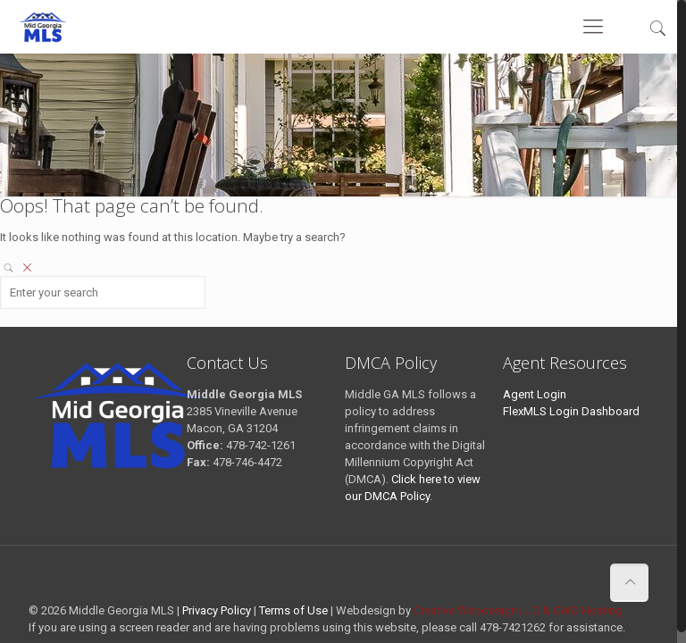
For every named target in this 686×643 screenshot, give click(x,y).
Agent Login (534, 394)
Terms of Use (293, 610)
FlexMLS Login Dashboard (571, 411)
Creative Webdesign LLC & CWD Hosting (518, 610)
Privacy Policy (216, 610)
